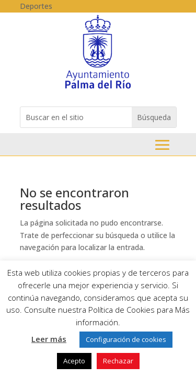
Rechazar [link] (118, 360)
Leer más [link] (48, 339)
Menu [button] (162, 145)
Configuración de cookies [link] (126, 339)
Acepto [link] (74, 360)
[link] (98, 88)
